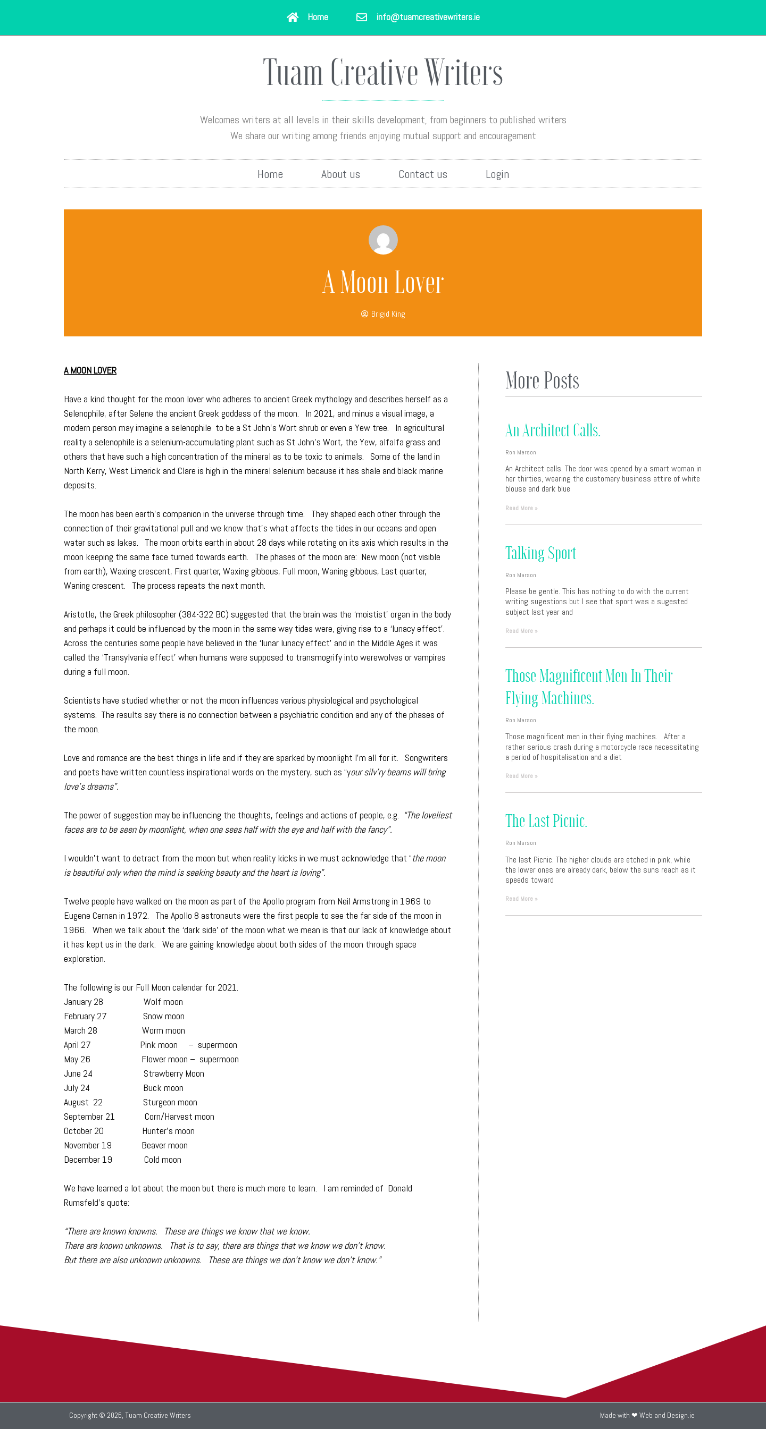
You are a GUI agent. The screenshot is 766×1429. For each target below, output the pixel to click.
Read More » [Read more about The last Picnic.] (521, 898)
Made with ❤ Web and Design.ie (647, 1415)
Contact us (422, 173)
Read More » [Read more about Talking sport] (521, 631)
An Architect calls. (553, 429)
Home (270, 173)
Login (497, 173)
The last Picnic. (546, 820)
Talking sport (540, 552)
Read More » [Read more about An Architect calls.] (521, 508)
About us (340, 173)
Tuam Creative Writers (383, 70)
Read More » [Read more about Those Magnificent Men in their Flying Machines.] (521, 776)
